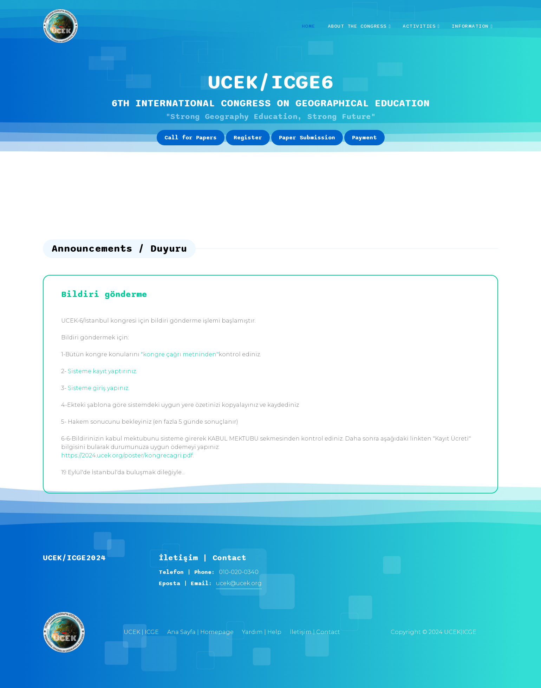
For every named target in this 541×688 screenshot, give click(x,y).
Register (248, 137)
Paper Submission (307, 137)
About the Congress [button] (357, 26)
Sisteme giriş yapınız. (98, 388)
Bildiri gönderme (104, 294)
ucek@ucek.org (239, 583)
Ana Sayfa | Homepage (200, 632)
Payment (364, 137)
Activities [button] (419, 26)
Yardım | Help (261, 632)
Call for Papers (190, 137)
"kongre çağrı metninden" (180, 354)
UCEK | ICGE (141, 632)
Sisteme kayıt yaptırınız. (102, 371)
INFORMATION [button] (470, 26)
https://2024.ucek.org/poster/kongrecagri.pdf (127, 455)
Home (308, 26)
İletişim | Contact (315, 632)
